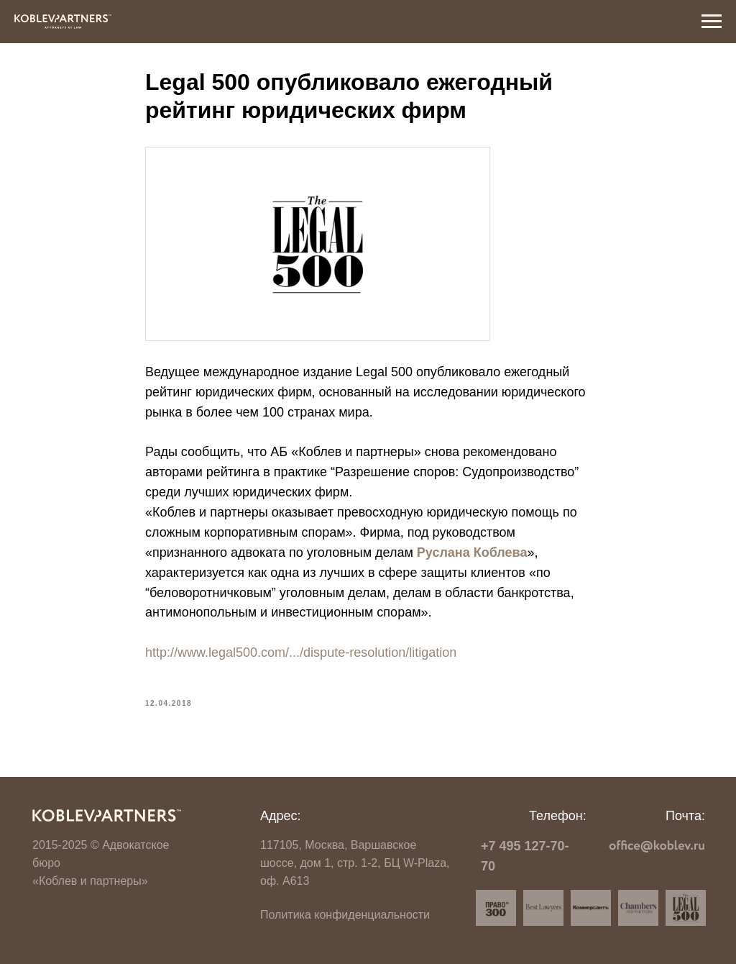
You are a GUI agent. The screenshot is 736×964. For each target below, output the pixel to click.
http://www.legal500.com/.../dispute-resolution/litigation (300, 652)
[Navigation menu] (712, 21)
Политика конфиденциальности (345, 915)
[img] (106, 815)
